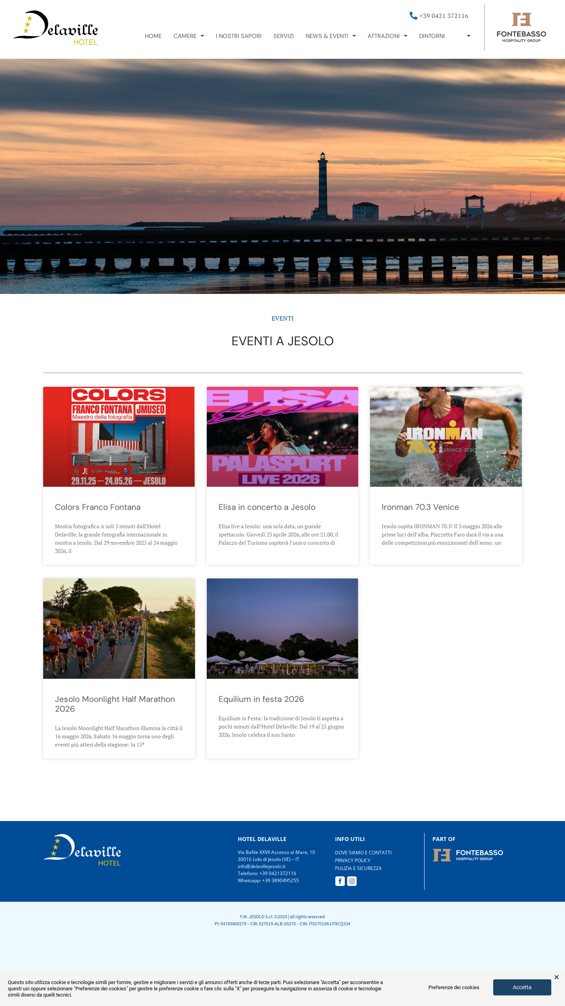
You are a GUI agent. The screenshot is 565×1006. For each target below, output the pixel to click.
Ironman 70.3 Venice (420, 507)
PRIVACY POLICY (352, 860)
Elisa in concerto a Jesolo (267, 507)
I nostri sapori (239, 36)
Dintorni (432, 36)
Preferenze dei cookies (453, 987)
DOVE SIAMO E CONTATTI (363, 852)
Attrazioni (387, 36)
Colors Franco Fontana (97, 507)
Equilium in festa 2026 (261, 699)
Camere (188, 36)
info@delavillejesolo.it (261, 866)
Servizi (283, 36)
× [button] (556, 977)
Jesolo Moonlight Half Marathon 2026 (115, 704)
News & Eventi (331, 36)
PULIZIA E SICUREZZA (358, 868)
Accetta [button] (522, 987)
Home (153, 36)
